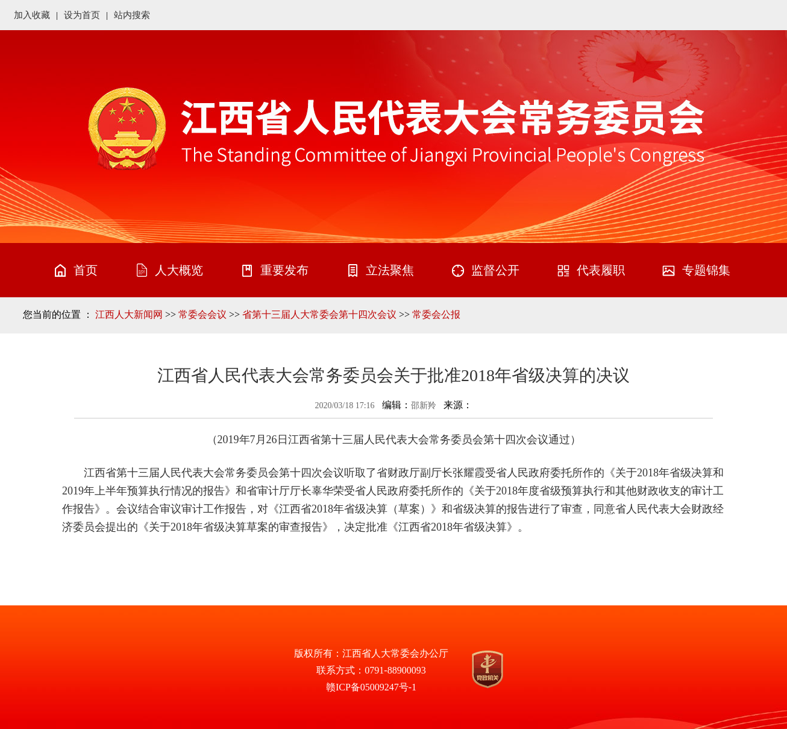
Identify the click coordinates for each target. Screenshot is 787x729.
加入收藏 (32, 15)
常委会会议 (202, 314)
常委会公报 (436, 314)
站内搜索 (132, 15)
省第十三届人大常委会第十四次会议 (319, 314)
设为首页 (82, 15)
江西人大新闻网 (129, 314)
